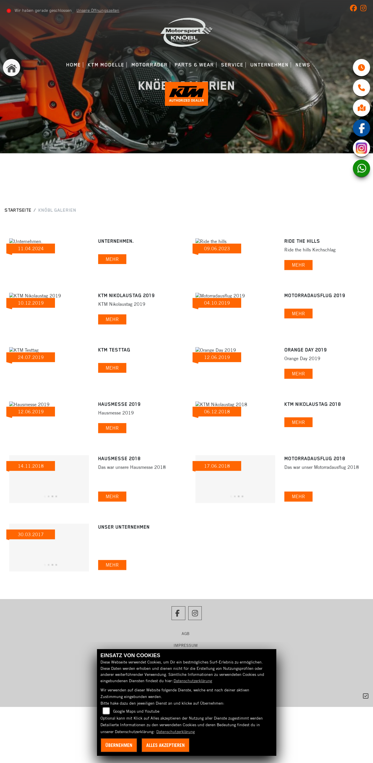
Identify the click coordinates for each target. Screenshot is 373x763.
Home (73, 65)
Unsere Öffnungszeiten (98, 10)
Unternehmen (269, 65)
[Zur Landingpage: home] (11, 67)
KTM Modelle (106, 65)
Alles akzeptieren (165, 745)
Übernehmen (118, 745)
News (303, 65)
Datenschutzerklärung (193, 680)
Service (232, 65)
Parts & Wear (194, 65)
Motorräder (150, 65)
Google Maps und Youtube (136, 711)
